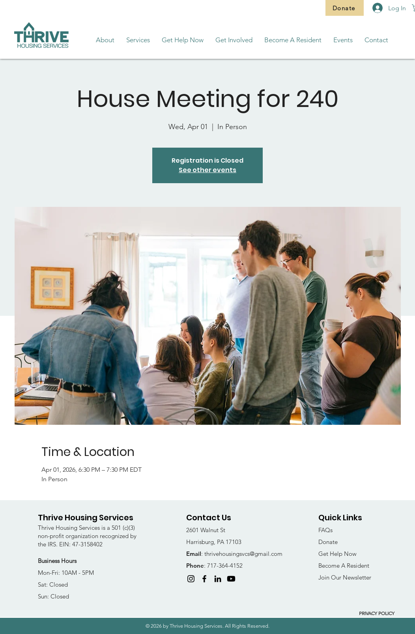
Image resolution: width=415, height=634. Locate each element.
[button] (105, 40)
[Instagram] (191, 578)
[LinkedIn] (217, 578)
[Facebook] (204, 578)
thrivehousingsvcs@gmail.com (243, 553)
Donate (328, 542)
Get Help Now (337, 553)
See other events (207, 169)
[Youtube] (231, 578)
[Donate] (344, 8)
